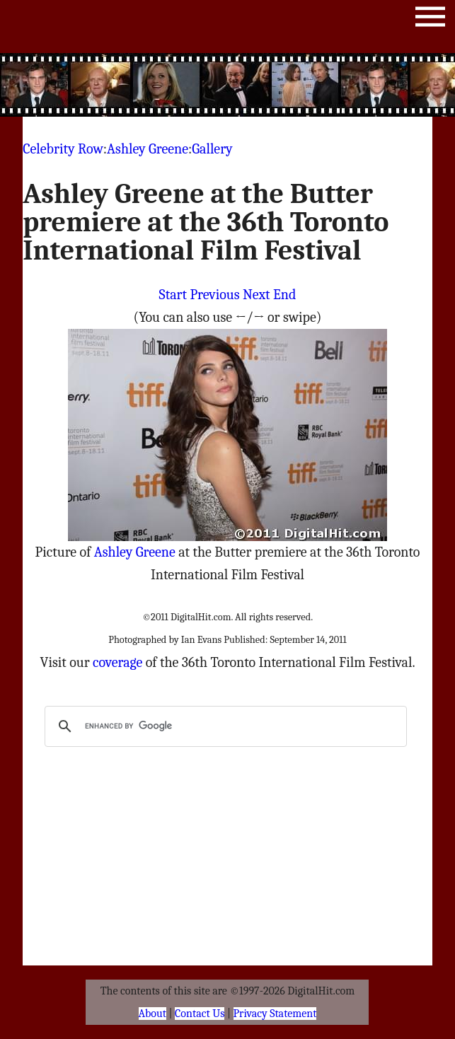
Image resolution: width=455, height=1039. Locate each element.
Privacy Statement (275, 1013)
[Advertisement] (262, 85)
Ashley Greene (147, 149)
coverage (117, 662)
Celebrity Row (63, 149)
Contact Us (199, 1013)
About (152, 1013)
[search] (223, 726)
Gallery (212, 149)
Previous (214, 294)
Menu (430, 19)
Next (256, 294)
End (284, 294)
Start (173, 294)
